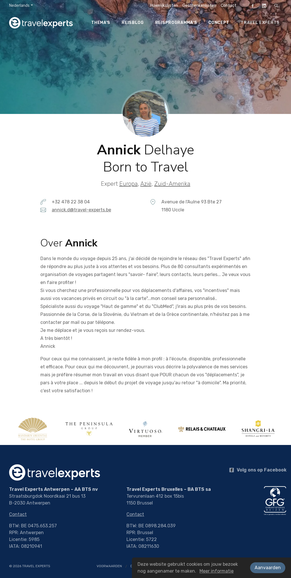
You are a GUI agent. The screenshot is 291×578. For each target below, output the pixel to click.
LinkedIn (262, 5)
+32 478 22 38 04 (71, 202)
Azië (145, 183)
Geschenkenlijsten (199, 5)
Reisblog (133, 22)
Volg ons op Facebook (257, 470)
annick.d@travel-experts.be (81, 210)
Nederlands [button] (19, 5)
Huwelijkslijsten (164, 5)
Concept (218, 22)
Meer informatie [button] (216, 571)
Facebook (251, 5)
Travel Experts (260, 22)
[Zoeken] (276, 5)
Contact (228, 5)
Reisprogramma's (176, 22)
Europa (128, 183)
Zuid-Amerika (172, 183)
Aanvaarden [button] (268, 567)
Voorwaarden (109, 566)
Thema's (100, 22)
